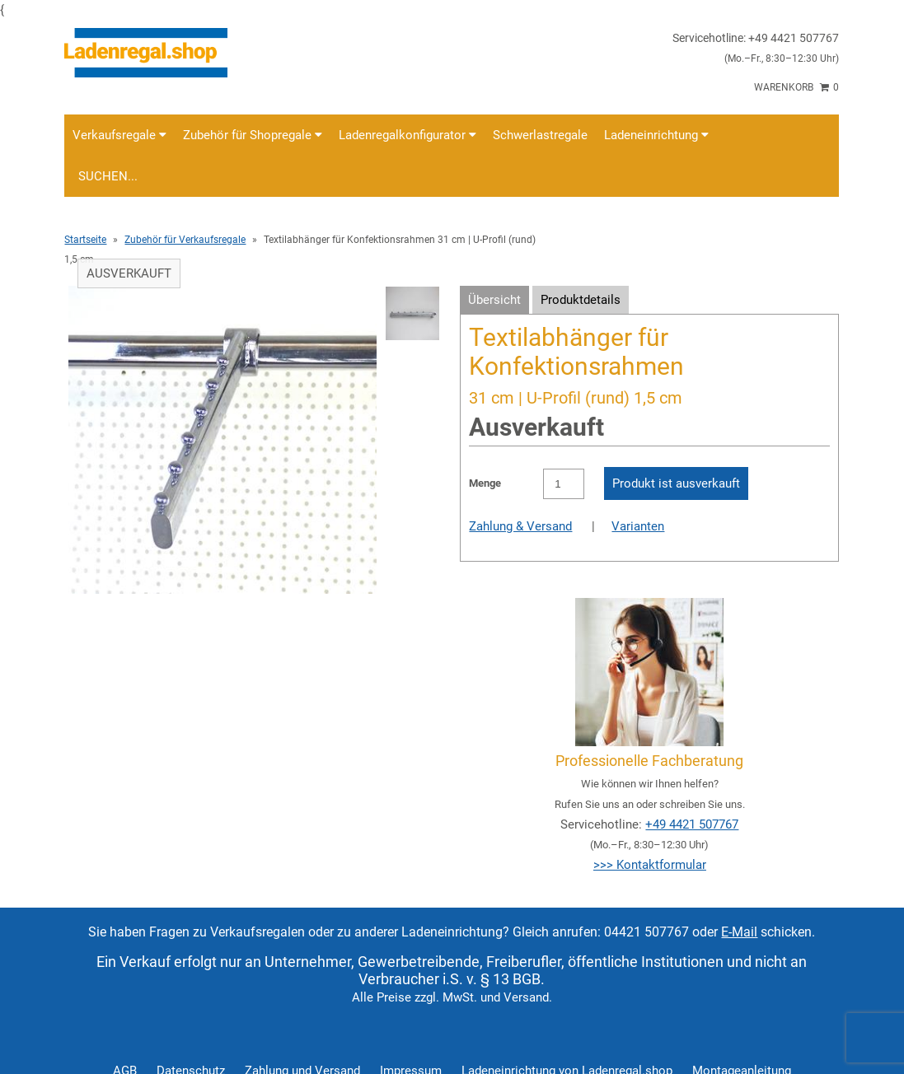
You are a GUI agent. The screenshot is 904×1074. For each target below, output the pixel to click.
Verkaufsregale (119, 135)
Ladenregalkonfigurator (407, 135)
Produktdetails (581, 299)
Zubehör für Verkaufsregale (185, 239)
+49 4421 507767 (691, 824)
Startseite (85, 239)
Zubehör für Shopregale (252, 135)
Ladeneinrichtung (656, 135)
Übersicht (494, 299)
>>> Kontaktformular (649, 864)
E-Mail (739, 932)
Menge (485, 483)
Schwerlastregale (540, 135)
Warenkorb (796, 87)
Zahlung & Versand (520, 526)
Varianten (637, 526)
